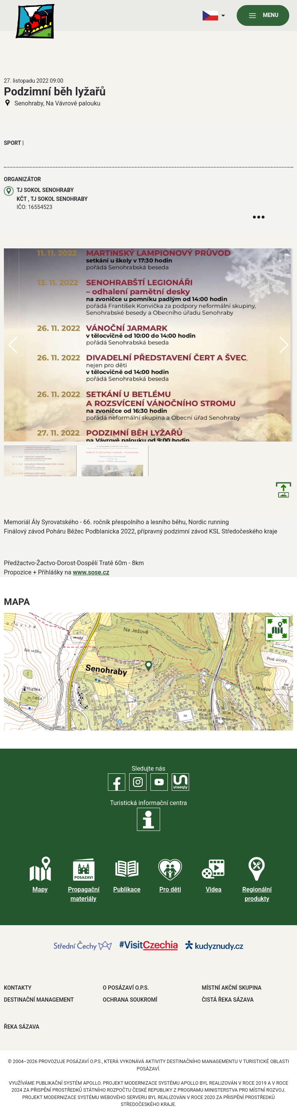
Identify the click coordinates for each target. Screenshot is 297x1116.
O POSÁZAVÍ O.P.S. (126, 988)
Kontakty (17, 988)
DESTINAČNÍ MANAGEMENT (39, 1000)
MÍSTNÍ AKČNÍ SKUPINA (231, 988)
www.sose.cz (91, 572)
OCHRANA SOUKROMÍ (130, 1000)
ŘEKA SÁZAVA (21, 1027)
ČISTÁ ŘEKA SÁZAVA (228, 1000)
